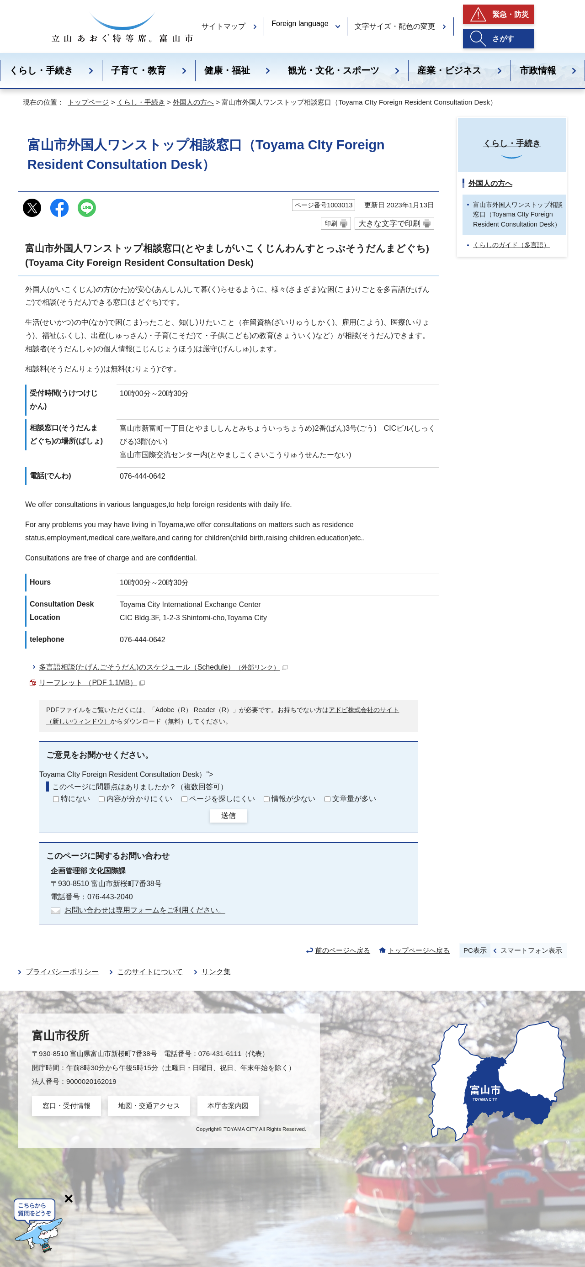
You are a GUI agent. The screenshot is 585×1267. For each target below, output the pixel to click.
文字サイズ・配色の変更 (395, 26)
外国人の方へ (193, 102)
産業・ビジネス (449, 70)
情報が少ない (293, 798)
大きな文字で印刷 (389, 223)
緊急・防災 (510, 14)
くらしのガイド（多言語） (511, 244)
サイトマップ (223, 26)
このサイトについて (150, 972)
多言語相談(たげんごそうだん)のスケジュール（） (163, 667)
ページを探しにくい (222, 798)
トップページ (88, 102)
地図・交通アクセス (149, 1105)
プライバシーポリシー (62, 972)
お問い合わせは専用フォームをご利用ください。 (144, 910)
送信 (228, 815)
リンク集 (216, 972)
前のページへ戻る (342, 950)
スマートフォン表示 (531, 950)
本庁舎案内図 (228, 1105)
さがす (503, 38)
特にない (75, 798)
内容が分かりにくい (139, 798)
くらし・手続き (41, 70)
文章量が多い (354, 798)
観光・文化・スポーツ (333, 70)
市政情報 (538, 70)
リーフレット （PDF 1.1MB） (92, 682)
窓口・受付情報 (66, 1105)
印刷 (330, 223)
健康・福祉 (227, 70)
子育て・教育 (138, 70)
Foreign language (300, 23)
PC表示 (475, 950)
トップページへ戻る (419, 950)
